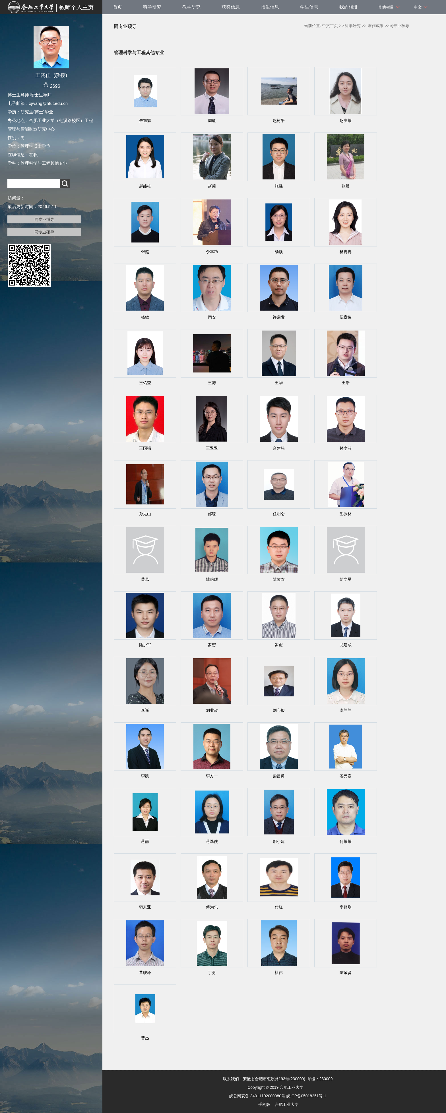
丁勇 (212, 972)
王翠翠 (212, 448)
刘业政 (212, 710)
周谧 (212, 120)
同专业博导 (44, 219)
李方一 (212, 776)
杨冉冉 (346, 251)
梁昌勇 (279, 776)
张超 (145, 251)
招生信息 (270, 7)
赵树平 (279, 120)
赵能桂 (145, 186)
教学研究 (191, 7)
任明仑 (279, 513)
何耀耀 (346, 841)
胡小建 (279, 841)
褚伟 (279, 972)
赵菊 (212, 186)
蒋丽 (145, 841)
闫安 (212, 317)
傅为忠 (212, 907)
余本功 (212, 251)
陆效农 (279, 579)
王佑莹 (145, 382)
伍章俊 (346, 317)
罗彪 (279, 645)
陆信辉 (212, 579)
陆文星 (346, 579)
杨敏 (145, 317)
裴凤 (145, 579)
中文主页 (330, 25)
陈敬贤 (346, 972)
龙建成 (346, 645)
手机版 (264, 1104)
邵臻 (212, 513)
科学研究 (152, 7)
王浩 (346, 382)
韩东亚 (145, 907)
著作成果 (376, 25)
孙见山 (145, 513)
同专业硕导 (44, 232)
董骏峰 (145, 972)
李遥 (145, 710)
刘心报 (279, 710)
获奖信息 (231, 7)
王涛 (212, 382)
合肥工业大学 (287, 1104)
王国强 (145, 448)
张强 (279, 186)
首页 (117, 7)
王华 (279, 382)
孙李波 (346, 448)
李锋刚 (346, 907)
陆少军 (145, 645)
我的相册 (348, 7)
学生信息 (309, 7)
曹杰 (145, 1038)
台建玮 (279, 448)
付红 (279, 907)
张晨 (346, 186)
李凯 (145, 776)
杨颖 (279, 251)
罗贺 (212, 645)
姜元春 (346, 776)
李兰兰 (346, 710)
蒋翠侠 (212, 841)
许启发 (279, 317)
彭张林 (346, 513)
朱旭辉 (145, 120)
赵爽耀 (346, 120)
